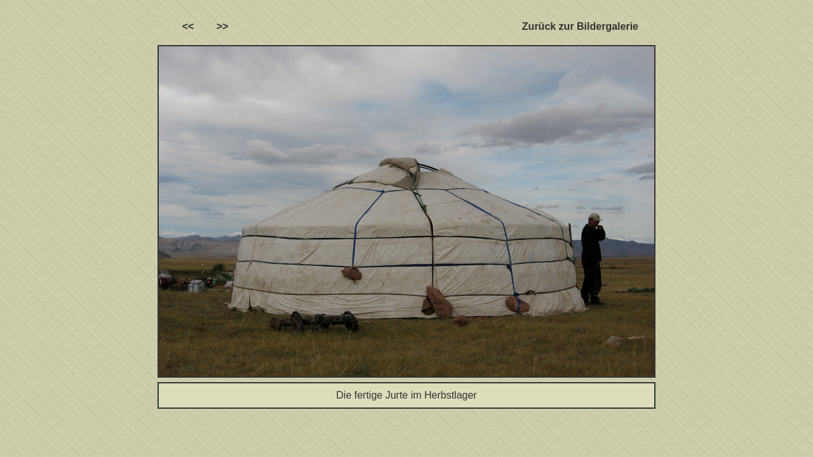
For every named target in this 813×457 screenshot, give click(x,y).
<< (188, 26)
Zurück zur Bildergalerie (580, 26)
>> (223, 26)
